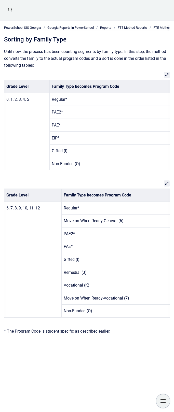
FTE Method (162, 28)
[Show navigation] (163, 401)
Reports (105, 28)
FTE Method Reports (132, 28)
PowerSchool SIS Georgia (22, 28)
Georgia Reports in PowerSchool (70, 28)
